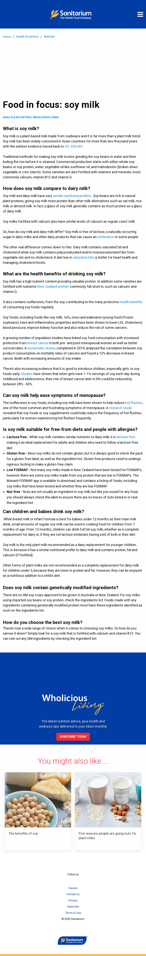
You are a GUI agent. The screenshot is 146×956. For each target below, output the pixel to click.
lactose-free (126, 437)
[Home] (73, 14)
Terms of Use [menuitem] (73, 912)
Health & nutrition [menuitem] (27, 36)
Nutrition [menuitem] (49, 36)
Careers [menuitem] (73, 888)
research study (120, 408)
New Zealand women (53, 286)
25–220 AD (73, 146)
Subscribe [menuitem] (73, 906)
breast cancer (37, 343)
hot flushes (133, 403)
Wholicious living (46, 117)
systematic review (41, 348)
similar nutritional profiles (72, 196)
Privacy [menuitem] (73, 900)
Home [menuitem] (7, 37)
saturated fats (83, 257)
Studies (27, 374)
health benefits (131, 302)
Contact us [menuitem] (73, 894)
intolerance (105, 237)
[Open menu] (140, 14)
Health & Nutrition (17, 117)
